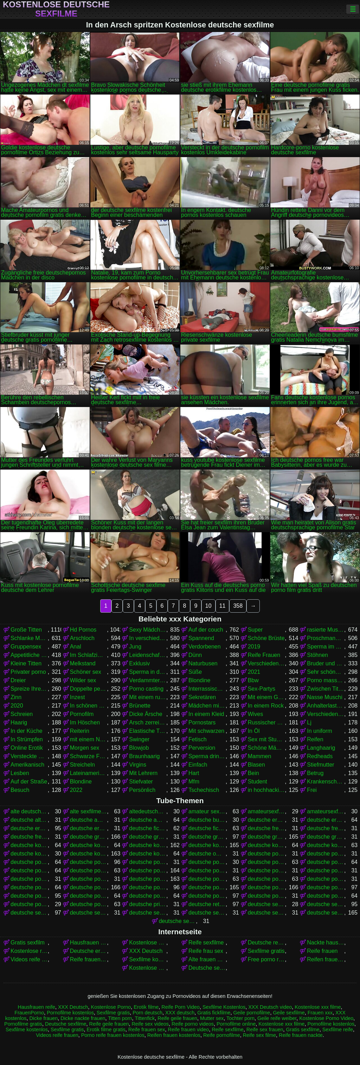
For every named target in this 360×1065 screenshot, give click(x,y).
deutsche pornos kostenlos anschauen (325, 887)
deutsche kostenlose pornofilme (147, 845)
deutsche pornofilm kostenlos (325, 862)
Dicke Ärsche (145, 714)
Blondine (199, 680)
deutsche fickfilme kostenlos (207, 828)
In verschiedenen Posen (147, 638)
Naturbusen (203, 663)
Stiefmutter (320, 765)
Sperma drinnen (207, 756)
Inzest (77, 697)
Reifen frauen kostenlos (325, 959)
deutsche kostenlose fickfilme (88, 845)
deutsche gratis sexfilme (207, 837)
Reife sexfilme (206, 942)
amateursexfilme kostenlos (325, 811)
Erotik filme (146, 1007)
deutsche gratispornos (266, 837)
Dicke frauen (43, 1018)
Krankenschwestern (325, 782)
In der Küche (27, 731)
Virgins (137, 765)
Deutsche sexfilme (207, 968)
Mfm (193, 782)
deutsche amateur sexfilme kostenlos (88, 820)
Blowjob (139, 748)
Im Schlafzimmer (88, 655)
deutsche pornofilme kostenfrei (88, 879)
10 (208, 606)
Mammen (259, 756)
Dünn (195, 655)
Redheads (320, 756)
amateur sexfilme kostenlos (207, 811)
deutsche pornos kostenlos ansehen (29, 896)
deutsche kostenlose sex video (29, 854)
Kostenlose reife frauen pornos (29, 951)
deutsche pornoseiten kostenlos (325, 896)
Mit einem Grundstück (266, 697)
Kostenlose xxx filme (147, 968)
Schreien (22, 714)
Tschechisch (203, 790)
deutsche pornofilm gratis (266, 862)
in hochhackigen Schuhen (266, 790)
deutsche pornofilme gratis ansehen (266, 870)
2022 (76, 790)
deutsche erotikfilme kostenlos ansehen (88, 828)
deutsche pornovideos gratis (29, 904)
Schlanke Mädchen (29, 638)
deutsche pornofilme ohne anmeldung (325, 879)
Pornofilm (82, 714)
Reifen (315, 739)
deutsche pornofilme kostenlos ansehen (266, 879)
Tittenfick (145, 1018)
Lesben (20, 773)
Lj (309, 722)
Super (255, 630)
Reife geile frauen (177, 1018)
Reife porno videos (193, 1024)
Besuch (20, 790)
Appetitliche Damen (29, 655)
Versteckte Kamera (29, 756)
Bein (253, 773)
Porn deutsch (147, 1012)
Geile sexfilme (288, 1012)
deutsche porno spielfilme (88, 862)
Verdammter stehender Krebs (147, 680)
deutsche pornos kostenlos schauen (147, 896)
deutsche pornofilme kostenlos (147, 879)
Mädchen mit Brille (207, 706)
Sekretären (202, 697)
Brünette (139, 706)
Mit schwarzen (206, 731)
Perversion (201, 748)
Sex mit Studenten (266, 739)
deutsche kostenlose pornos (207, 845)
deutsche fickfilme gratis (147, 828)
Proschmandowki (325, 638)
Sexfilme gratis (266, 951)
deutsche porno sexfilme (29, 862)
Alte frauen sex (207, 959)
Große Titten (26, 630)
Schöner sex (85, 672)
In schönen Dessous (88, 706)
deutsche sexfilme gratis (325, 913)
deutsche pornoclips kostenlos (207, 862)
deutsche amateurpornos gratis (147, 820)
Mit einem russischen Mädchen (147, 697)
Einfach (197, 765)
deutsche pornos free (88, 887)
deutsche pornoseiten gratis (266, 896)
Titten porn (120, 1018)
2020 (17, 706)
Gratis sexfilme (303, 1029)
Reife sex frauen (264, 1029)
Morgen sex (84, 748)
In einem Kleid (206, 714)
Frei (312, 790)
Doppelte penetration (88, 689)
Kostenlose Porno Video (147, 942)
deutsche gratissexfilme (325, 837)
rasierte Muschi (325, 630)
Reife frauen (322, 951)
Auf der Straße (29, 782)
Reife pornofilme (221, 1035)
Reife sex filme (259, 1035)
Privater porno (28, 672)
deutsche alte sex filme (29, 820)
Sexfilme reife (337, 1029)
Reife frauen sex (146, 1029)
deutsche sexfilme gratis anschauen (177, 921)
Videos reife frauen (29, 959)
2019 (254, 647)
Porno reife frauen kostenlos (112, 1035)
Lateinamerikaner (88, 773)
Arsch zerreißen (147, 722)
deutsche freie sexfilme (29, 837)
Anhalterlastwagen (325, 706)
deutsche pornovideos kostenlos (88, 904)
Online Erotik (27, 748)
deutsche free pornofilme (266, 828)
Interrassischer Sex (207, 689)
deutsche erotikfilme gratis (325, 820)
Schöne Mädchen (266, 748)
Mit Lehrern (143, 773)
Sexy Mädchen (147, 630)
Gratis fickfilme (213, 1012)
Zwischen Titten (325, 689)
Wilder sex (83, 680)
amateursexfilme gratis (266, 811)
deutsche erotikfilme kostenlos (29, 828)
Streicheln (82, 765)
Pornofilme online (236, 1024)
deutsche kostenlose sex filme (325, 845)
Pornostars (202, 722)
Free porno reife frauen (266, 959)
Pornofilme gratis (23, 1024)
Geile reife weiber (276, 1018)
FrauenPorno (29, 1012)
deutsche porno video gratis (147, 862)
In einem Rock (266, 706)
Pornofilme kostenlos (70, 1012)
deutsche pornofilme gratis (147, 870)
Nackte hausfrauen (325, 942)
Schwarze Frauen (88, 756)
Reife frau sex (205, 951)
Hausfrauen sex (88, 942)
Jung (135, 647)
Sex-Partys (261, 689)
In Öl (254, 731)
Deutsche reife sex (266, 942)
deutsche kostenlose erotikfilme (29, 845)
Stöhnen (317, 655)
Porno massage (325, 680)
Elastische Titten (147, 731)
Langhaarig (321, 748)
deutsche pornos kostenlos (266, 887)
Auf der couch (205, 630)
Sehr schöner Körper (325, 672)
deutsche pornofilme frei (88, 870)
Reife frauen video (188, 1029)
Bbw (253, 680)
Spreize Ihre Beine (29, 689)
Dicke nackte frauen (82, 1018)
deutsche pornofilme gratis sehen (29, 879)
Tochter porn (240, 1018)
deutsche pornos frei (147, 887)
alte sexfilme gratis (88, 811)
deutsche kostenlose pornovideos (266, 845)
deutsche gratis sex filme (147, 837)
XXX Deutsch (145, 951)
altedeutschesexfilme (147, 811)
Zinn (16, 697)
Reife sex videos (150, 1024)
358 (238, 606)
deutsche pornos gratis (207, 887)
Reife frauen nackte (88, 959)
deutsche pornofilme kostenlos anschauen (207, 879)
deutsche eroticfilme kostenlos (266, 820)
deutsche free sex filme (325, 828)
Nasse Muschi (324, 697)
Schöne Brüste (266, 638)
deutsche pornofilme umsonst (29, 887)
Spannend (201, 638)
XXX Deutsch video (270, 1007)
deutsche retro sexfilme (207, 904)
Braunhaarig (144, 756)
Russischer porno (266, 722)
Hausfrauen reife (36, 1007)
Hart (193, 773)
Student (257, 782)
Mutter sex (212, 1018)
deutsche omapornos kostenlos (207, 854)
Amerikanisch (27, 765)
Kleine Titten (26, 663)
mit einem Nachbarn (88, 739)
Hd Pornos (83, 630)
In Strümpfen (27, 739)
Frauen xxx (320, 1012)
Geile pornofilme (251, 1012)
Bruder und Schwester (325, 663)
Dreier (18, 680)
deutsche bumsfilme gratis (207, 820)
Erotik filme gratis (105, 1029)
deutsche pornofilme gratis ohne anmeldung (325, 870)
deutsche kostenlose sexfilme (88, 854)
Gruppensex (26, 647)
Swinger (139, 739)
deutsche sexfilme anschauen (88, 913)
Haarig (19, 722)
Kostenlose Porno (111, 1007)
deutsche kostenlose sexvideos (147, 854)
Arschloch (82, 638)
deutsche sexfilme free (207, 913)
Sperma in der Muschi (147, 672)
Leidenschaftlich (147, 655)
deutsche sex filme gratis (325, 904)
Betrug (315, 773)
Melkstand (83, 663)
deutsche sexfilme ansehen (147, 913)
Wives (255, 714)
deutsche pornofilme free (29, 870)
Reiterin (79, 731)
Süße (195, 672)
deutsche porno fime (266, 854)
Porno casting (146, 689)
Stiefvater (141, 782)
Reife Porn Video (180, 1007)
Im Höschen (85, 722)
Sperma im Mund (325, 647)
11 (222, 606)
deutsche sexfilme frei (266, 913)
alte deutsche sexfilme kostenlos (29, 811)
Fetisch (197, 739)
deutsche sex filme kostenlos (29, 913)
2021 (254, 672)
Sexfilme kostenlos (147, 959)
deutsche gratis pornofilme (88, 837)
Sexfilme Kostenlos (223, 1007)
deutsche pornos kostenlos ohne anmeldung (88, 896)
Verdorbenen (204, 647)
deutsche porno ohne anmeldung (325, 854)
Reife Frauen (264, 655)
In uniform (319, 731)
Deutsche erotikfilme (88, 951)
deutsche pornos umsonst (207, 896)
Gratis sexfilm (28, 942)
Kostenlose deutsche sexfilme (56, 9)
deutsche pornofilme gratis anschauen (207, 870)
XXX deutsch (179, 1012)
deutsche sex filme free (266, 904)
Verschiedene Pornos (266, 663)
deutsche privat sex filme (147, 904)
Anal (75, 647)
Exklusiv (139, 663)
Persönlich (142, 790)
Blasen (256, 765)
